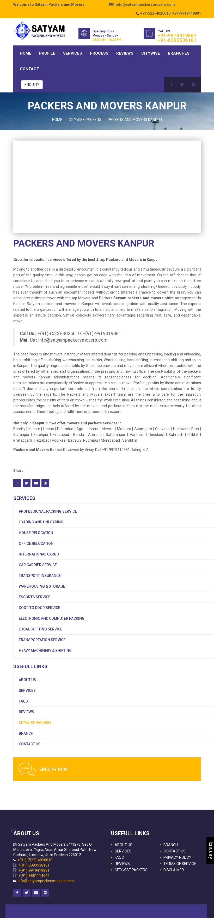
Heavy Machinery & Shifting (45, 650)
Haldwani (181, 429)
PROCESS (99, 53)
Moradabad (111, 440)
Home (57, 120)
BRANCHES (178, 53)
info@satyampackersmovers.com (145, 4)
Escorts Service (34, 597)
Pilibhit (192, 434)
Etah (195, 429)
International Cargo (39, 554)
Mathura (124, 429)
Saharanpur (115, 434)
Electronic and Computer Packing (51, 618)
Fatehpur (41, 434)
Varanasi (138, 434)
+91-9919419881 (186, 13)
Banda (79, 434)
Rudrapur (91, 440)
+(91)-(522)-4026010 (34, 860)
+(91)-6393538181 (34, 865)
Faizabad (42, 440)
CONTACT (29, 69)
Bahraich (177, 434)
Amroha (95, 434)
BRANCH (26, 733)
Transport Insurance (40, 576)
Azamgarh (143, 429)
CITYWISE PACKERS (35, 723)
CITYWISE (150, 53)
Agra (80, 429)
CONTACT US (29, 744)
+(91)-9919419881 (34, 870)
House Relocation (36, 533)
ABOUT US (27, 680)
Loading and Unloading (41, 522)
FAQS (23, 701)
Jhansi (94, 429)
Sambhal (129, 440)
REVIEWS (124, 53)
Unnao (49, 429)
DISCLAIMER (173, 870)
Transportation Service (42, 640)
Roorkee (59, 440)
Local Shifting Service (40, 629)
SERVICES (72, 53)
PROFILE (47, 53)
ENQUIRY (32, 85)
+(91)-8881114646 (34, 876)
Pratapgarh (23, 440)
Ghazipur (162, 429)
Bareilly (19, 429)
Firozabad (62, 434)
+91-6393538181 (177, 40)
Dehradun (65, 429)
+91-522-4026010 (155, 13)
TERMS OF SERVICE (179, 864)
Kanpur (34, 429)
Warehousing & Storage (42, 586)
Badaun (74, 440)
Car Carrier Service (38, 565)
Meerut (108, 429)
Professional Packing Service (48, 511)
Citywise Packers (85, 120)
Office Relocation (36, 543)
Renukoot (157, 434)
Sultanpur (21, 434)
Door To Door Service (39, 608)
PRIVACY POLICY (177, 857)
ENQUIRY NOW (53, 769)
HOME (25, 53)
